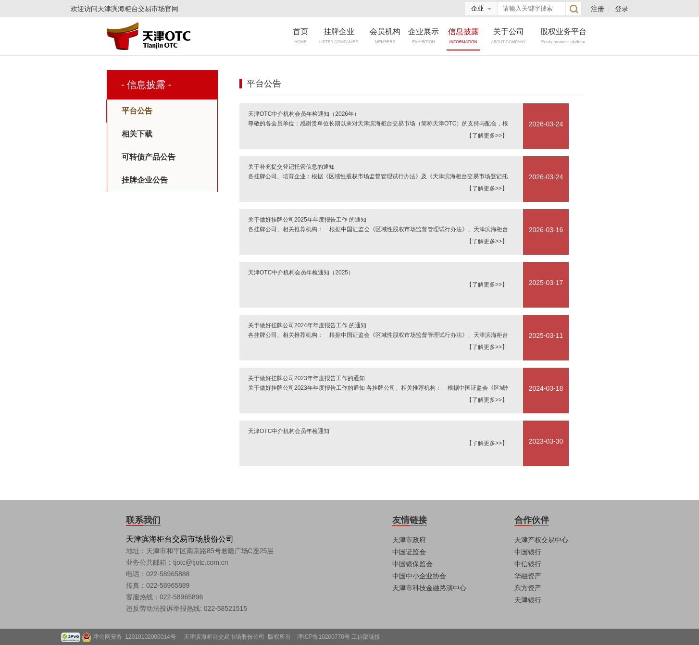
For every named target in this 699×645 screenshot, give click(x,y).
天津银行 (527, 600)
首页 (300, 35)
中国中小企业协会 (419, 576)
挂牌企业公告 (145, 180)
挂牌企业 (338, 35)
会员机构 (385, 35)
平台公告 (137, 111)
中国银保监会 (412, 564)
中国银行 (527, 552)
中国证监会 (409, 552)
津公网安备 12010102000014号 (137, 636)
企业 (477, 8)
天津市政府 (409, 540)
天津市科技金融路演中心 (429, 588)
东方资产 (527, 588)
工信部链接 (365, 636)
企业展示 (423, 35)
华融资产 (527, 576)
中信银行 (527, 564)
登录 (621, 8)
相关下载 (137, 134)
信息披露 (463, 35)
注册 (597, 8)
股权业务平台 (563, 35)
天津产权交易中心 (541, 540)
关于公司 (508, 35)
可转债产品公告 (148, 157)
